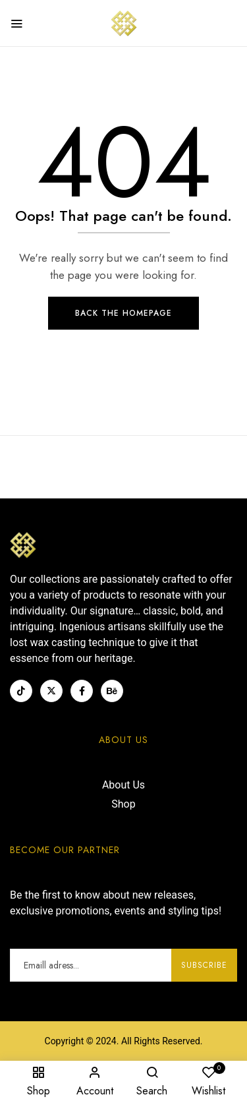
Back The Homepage (123, 313)
